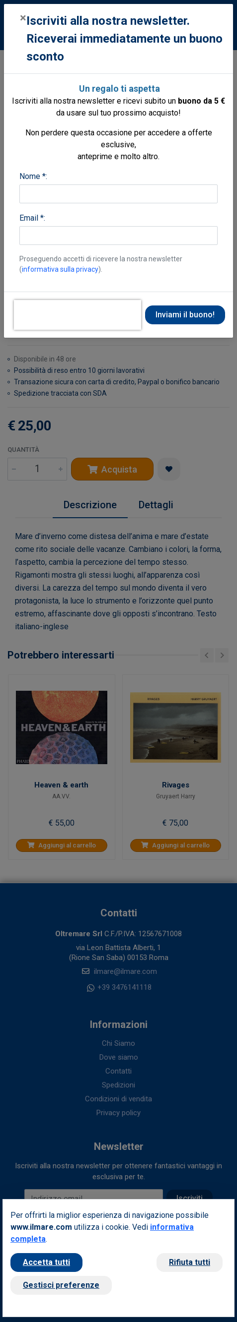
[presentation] (77, 315)
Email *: (32, 218)
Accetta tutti (46, 1262)
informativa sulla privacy (60, 269)
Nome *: (33, 176)
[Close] (23, 18)
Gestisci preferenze (61, 1285)
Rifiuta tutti (189, 1262)
